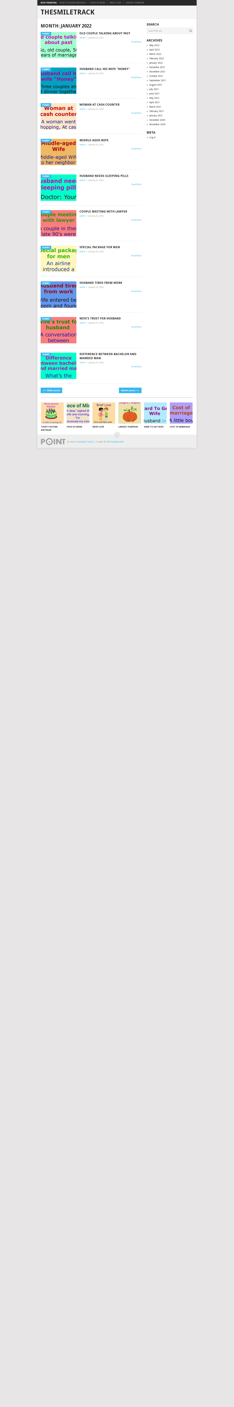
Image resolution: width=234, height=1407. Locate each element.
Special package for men (99, 247)
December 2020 (157, 120)
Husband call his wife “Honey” (104, 69)
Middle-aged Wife (94, 140)
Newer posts (129, 390)
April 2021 (154, 102)
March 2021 (155, 106)
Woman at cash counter (99, 104)
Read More (136, 42)
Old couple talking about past (104, 33)
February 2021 (156, 111)
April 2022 (154, 49)
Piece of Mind (97, 3)
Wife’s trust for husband (100, 318)
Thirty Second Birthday (72, 3)
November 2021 (157, 71)
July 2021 (154, 89)
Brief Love (115, 3)
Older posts (51, 390)
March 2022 (155, 54)
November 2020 (157, 124)
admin (82, 37)
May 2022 (154, 45)
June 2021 (154, 93)
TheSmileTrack (68, 12)
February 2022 (156, 58)
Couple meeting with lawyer (103, 211)
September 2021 (157, 80)
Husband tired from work (100, 282)
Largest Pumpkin (134, 3)
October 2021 (156, 76)
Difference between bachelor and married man (107, 356)
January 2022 (156, 63)
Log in (152, 137)
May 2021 (154, 98)
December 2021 (157, 67)
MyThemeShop (115, 442)
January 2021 (156, 115)
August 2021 (155, 84)
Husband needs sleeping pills (103, 176)
